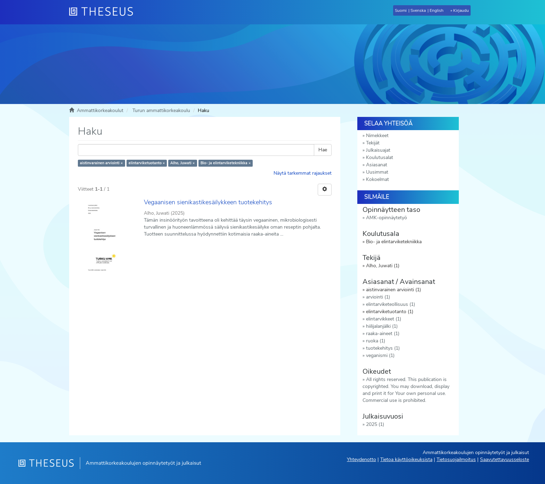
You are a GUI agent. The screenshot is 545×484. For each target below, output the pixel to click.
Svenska (418, 10)
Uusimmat (377, 172)
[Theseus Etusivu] (104, 12)
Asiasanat (376, 164)
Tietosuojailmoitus (456, 459)
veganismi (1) (380, 355)
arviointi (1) (378, 297)
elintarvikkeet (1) (383, 319)
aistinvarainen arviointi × (101, 163)
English (437, 10)
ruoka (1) (375, 341)
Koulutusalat (379, 157)
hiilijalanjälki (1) (382, 326)
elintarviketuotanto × (147, 163)
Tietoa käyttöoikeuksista (406, 459)
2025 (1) (375, 424)
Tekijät (373, 143)
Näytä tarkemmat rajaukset (303, 173)
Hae (322, 149)
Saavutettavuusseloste (504, 459)
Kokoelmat (377, 179)
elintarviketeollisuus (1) (390, 304)
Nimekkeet (377, 135)
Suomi (401, 10)
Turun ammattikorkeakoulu (161, 110)
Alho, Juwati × (182, 163)
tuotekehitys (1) (383, 348)
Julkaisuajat (378, 150)
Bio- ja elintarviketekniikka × (226, 163)
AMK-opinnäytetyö (386, 217)
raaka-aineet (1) (382, 333)
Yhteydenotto (361, 459)
